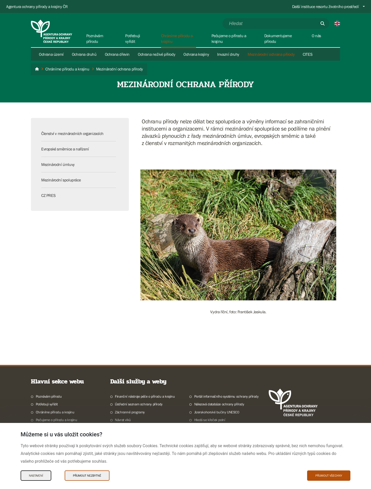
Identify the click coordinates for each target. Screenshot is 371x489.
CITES (307, 54)
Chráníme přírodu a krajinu (55, 412)
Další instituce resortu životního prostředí (325, 6)
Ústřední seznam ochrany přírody (139, 404)
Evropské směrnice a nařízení (65, 149)
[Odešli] (322, 23)
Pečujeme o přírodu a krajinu (56, 420)
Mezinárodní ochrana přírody (271, 54)
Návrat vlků (123, 420)
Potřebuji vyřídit (47, 404)
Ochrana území (51, 54)
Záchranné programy (130, 412)
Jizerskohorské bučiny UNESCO (216, 412)
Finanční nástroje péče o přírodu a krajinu (145, 396)
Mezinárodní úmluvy (58, 164)
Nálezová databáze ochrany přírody (219, 404)
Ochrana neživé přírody (156, 54)
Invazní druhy (228, 54)
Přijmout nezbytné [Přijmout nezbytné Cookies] (87, 475)
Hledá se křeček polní (209, 420)
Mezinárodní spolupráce (61, 180)
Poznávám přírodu (49, 396)
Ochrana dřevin (117, 54)
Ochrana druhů (84, 54)
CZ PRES (48, 195)
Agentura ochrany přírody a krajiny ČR (37, 6)
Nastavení (36, 475)
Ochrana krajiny (196, 54)
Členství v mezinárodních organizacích (72, 133)
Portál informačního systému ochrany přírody (226, 396)
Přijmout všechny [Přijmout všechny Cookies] (328, 475)
